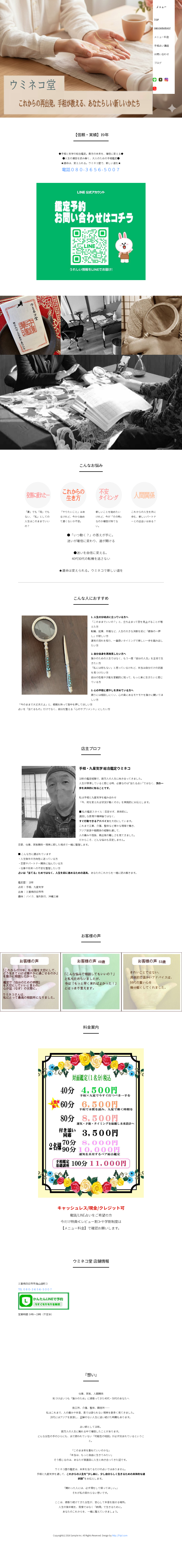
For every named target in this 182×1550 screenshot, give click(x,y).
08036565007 (162, 28)
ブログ (157, 63)
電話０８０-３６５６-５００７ (91, 169)
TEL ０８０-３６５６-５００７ (35, 1289)
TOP (156, 20)
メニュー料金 (161, 37)
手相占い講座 (161, 46)
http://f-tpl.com (119, 1535)
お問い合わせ (161, 54)
